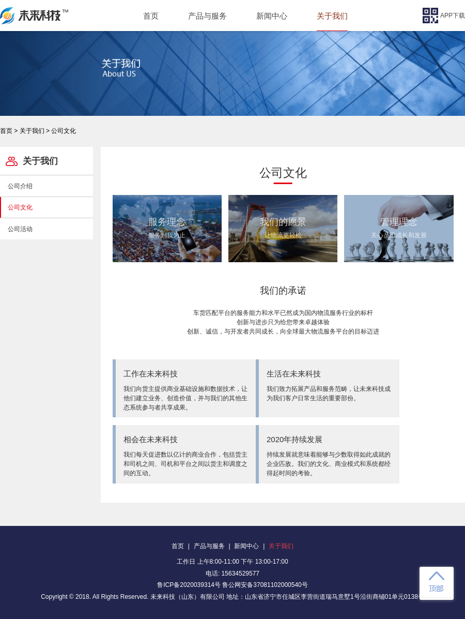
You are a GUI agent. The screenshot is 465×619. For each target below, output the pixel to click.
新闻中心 (271, 15)
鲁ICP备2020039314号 (189, 584)
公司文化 (20, 207)
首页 (151, 15)
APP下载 (444, 15)
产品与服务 (207, 15)
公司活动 (20, 229)
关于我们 (332, 15)
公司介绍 (20, 186)
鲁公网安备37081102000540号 (264, 584)
